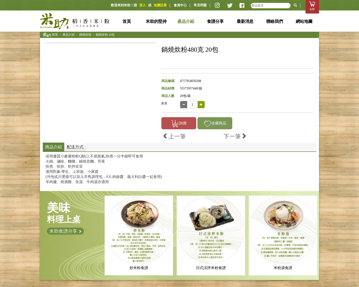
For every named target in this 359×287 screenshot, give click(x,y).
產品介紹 (185, 21)
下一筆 (235, 136)
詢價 (178, 123)
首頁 (127, 21)
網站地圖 (304, 21)
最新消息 (245, 21)
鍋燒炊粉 (85, 34)
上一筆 (174, 136)
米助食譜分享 (65, 231)
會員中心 (180, 5)
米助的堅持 (156, 21)
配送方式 (75, 147)
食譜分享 (215, 21)
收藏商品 (215, 123)
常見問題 (200, 5)
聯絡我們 (274, 21)
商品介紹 (53, 147)
